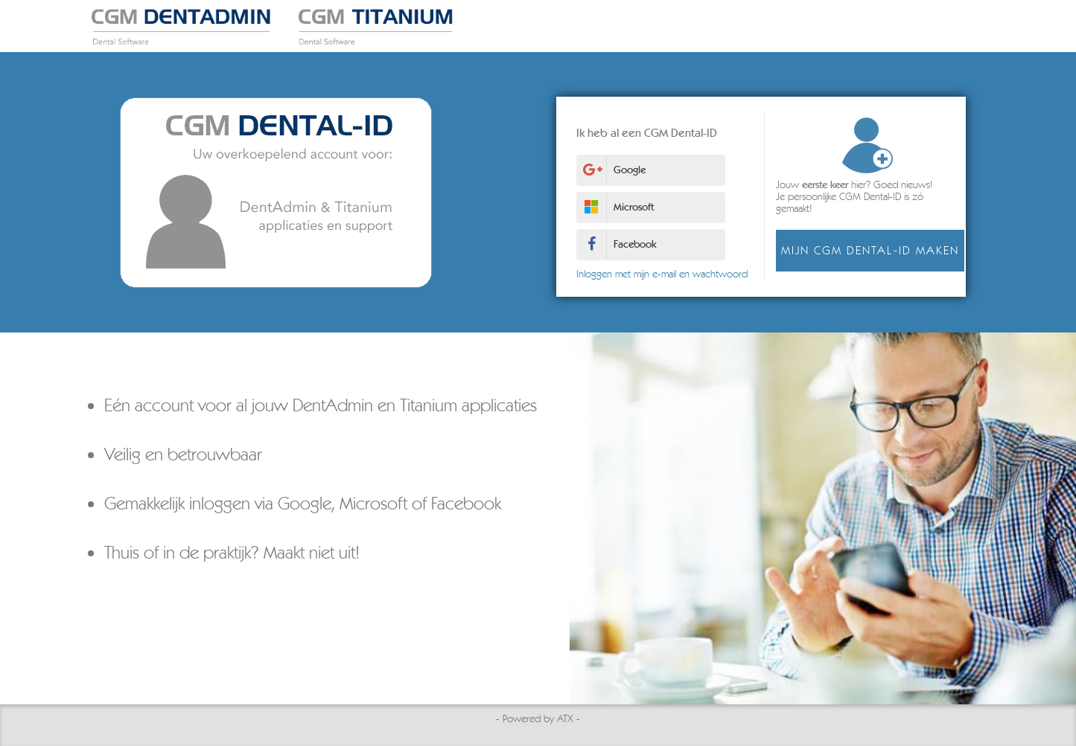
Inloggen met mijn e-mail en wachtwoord (658, 274)
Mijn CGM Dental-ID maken (866, 250)
